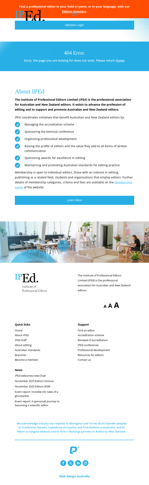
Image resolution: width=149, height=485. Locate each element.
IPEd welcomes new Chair (30, 375)
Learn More (74, 200)
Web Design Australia (74, 476)
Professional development (94, 350)
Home (120, 60)
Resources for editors (91, 355)
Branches (20, 355)
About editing (23, 345)
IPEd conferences (88, 345)
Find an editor (86, 330)
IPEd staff (21, 340)
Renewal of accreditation (93, 340)
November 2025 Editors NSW (32, 386)
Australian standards (27, 350)
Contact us (84, 360)
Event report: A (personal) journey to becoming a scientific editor (37, 403)
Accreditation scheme (91, 335)
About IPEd (22, 335)
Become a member (26, 360)
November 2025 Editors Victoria (34, 381)
